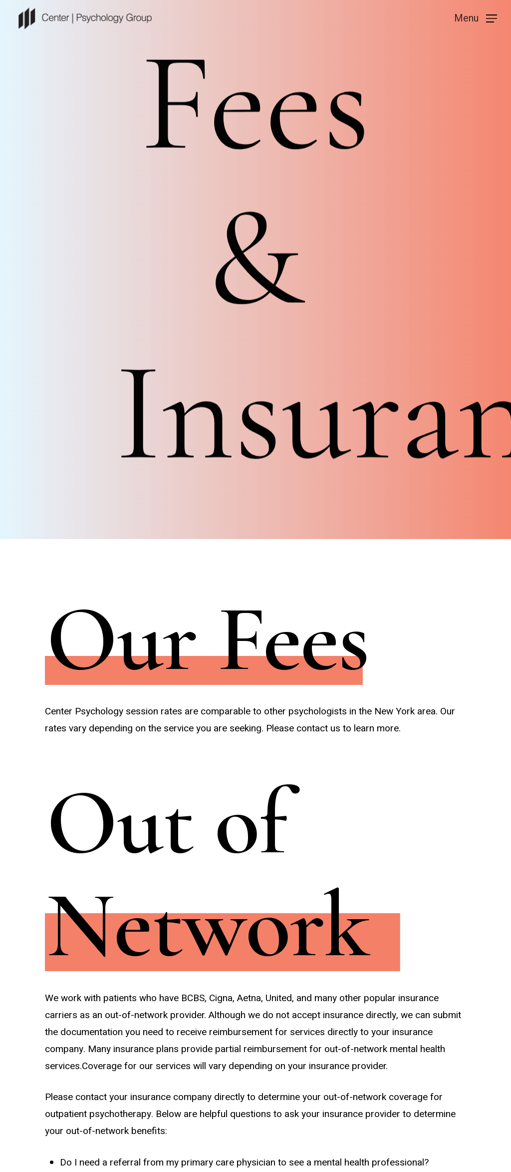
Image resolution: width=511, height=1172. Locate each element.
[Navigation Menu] (475, 18)
